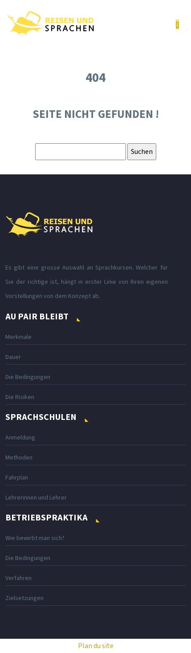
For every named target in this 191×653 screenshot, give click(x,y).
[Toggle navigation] (177, 25)
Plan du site (96, 646)
